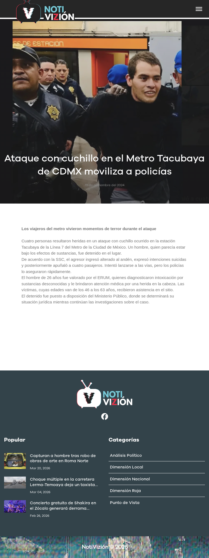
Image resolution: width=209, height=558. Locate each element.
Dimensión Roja (125, 490)
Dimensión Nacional (130, 479)
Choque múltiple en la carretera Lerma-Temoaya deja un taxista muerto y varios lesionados (62, 482)
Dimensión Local (126, 467)
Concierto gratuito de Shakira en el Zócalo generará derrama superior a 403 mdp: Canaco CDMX (63, 505)
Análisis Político (126, 455)
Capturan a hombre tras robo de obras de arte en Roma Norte (63, 458)
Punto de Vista (125, 502)
